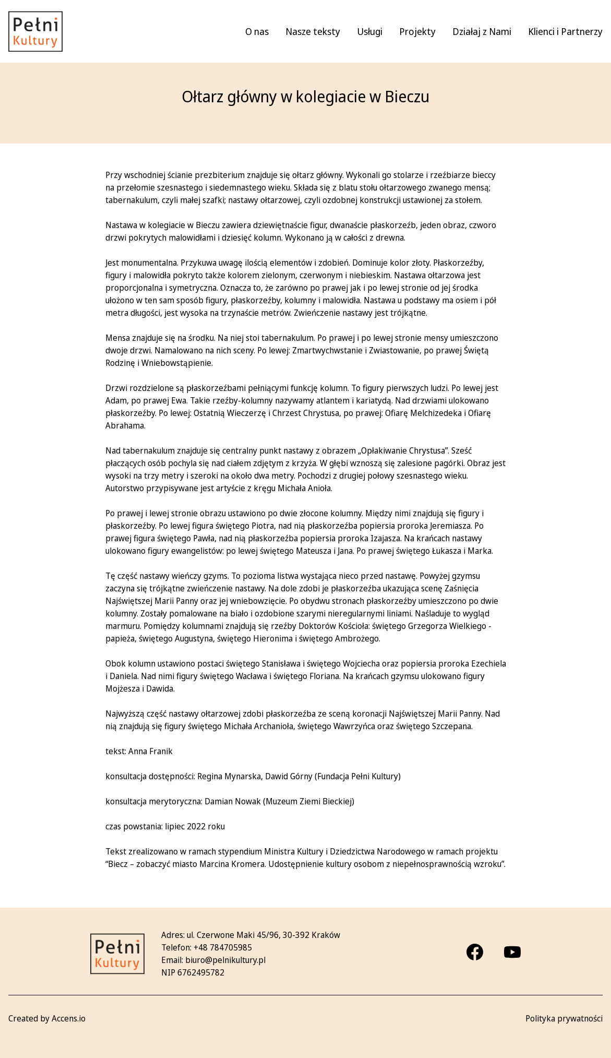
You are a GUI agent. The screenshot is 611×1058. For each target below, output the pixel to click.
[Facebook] (474, 952)
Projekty (417, 31)
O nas (257, 31)
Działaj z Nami (481, 31)
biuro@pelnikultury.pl (225, 960)
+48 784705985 (223, 947)
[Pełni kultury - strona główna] (35, 31)
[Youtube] (512, 952)
